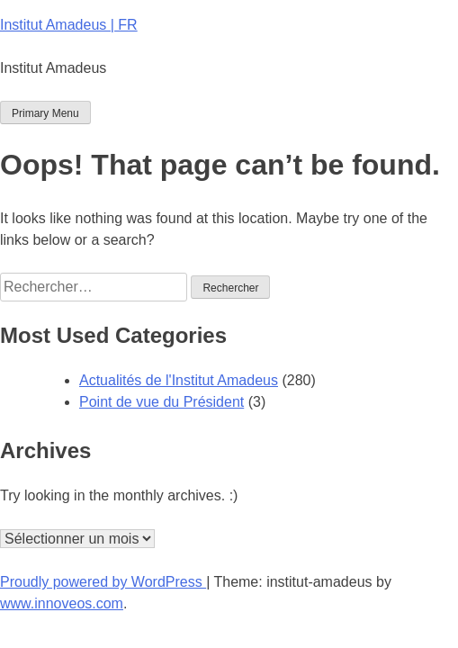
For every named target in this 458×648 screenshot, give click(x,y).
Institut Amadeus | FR (69, 24)
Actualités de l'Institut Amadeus (178, 380)
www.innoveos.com (61, 603)
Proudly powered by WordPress (103, 582)
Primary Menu (45, 113)
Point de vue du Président (161, 402)
